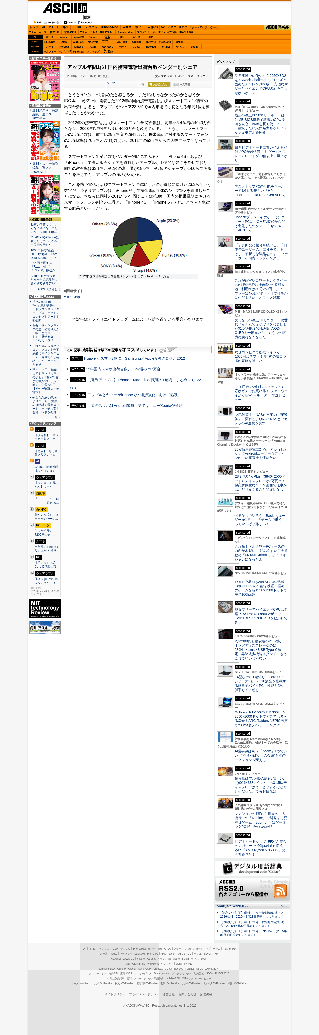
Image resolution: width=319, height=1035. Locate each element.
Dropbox (122, 46)
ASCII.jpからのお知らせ (233, 906)
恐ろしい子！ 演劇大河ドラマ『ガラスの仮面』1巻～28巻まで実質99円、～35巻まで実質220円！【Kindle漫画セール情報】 (46, 381)
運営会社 (169, 994)
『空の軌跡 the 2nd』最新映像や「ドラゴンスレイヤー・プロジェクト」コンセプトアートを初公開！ (45, 311)
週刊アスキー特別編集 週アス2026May (45, 114)
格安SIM (54, 32)
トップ (33, 27)
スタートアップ (198, 27)
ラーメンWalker (80, 983)
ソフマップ (93, 51)
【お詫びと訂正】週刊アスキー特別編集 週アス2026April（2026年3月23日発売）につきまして (252, 914)
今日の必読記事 (115, 978)
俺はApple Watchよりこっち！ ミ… (47, 580)
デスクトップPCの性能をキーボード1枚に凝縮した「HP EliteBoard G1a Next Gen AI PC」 (261, 190)
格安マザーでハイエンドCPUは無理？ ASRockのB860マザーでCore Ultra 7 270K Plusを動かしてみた (261, 615)
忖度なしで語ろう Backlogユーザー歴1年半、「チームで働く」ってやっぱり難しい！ (260, 520)
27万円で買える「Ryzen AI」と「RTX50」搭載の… (44, 266)
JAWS (49, 46)
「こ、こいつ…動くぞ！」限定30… (47, 501)
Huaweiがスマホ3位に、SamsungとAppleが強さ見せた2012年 (136, 358)
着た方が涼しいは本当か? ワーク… (47, 516)
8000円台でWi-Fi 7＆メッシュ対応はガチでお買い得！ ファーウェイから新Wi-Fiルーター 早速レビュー (261, 393)
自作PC (153, 27)
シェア (111, 83)
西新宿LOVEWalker (147, 983)
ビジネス (63, 27)
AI (43, 27)
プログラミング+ (146, 32)
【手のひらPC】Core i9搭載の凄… (47, 565)
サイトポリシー (114, 994)
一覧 (141, 84)
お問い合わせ (187, 994)
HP (151, 37)
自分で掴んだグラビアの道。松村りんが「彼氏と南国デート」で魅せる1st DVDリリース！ (45, 333)
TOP (83, 948)
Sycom (93, 37)
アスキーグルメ (88, 32)
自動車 (126, 27)
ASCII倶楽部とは (49, 289)
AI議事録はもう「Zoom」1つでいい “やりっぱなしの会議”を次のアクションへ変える (261, 755)
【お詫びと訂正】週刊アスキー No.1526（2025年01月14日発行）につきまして (253, 933)
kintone (78, 46)
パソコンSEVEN (107, 37)
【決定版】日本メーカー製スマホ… (47, 437)
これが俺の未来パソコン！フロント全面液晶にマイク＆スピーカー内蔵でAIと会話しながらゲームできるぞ (45, 355)
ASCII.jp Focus (45, 297)
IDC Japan (75, 297)
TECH (77, 27)
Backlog (151, 46)
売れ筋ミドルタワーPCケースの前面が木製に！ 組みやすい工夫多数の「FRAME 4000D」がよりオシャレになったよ (261, 552)
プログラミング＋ (182, 973)
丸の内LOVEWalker (214, 983)
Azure (93, 46)
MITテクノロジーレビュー (196, 978)
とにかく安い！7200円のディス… (47, 532)
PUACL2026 (186, 32)
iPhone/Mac (109, 27)
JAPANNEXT (78, 51)
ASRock (122, 42)
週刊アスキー (106, 32)
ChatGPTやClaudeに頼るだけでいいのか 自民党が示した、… (45, 241)
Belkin (179, 42)
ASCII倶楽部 (277, 27)
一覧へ (56, 417)
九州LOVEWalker (191, 983)
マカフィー (50, 51)
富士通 (50, 37)
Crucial (136, 42)
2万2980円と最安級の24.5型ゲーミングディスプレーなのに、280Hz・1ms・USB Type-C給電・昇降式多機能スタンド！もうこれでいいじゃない (261, 649)
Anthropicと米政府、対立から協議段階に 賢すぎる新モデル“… (45, 279)
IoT (51, 27)
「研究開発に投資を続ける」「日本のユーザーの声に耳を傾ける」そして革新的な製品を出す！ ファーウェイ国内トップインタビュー (261, 251)
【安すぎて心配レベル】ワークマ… (47, 485)
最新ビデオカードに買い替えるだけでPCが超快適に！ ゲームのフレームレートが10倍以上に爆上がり (261, 153)
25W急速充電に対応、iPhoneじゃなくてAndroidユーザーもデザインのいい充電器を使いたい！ (261, 453)
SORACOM (144, 968)
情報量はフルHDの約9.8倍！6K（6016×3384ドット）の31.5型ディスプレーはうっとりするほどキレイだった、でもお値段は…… (261, 784)
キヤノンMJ (64, 51)
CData (136, 46)
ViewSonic (165, 42)
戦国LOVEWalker (237, 983)
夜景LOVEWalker (170, 983)
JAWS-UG (128, 958)
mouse (64, 37)
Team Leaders (161, 973)
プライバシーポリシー (144, 994)
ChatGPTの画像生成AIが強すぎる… (47, 469)
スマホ (182, 27)
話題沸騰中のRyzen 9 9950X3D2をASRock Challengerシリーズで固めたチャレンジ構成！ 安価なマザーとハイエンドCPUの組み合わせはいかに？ (261, 84)
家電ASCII (70, 32)
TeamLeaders (126, 32)
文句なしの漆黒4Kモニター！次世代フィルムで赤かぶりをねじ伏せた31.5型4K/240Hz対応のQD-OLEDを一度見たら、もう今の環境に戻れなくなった (261, 328)
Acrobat (64, 46)
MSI (122, 37)
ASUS (136, 37)
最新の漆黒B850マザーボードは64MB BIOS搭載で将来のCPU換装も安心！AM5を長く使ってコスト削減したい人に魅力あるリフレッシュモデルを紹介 (261, 123)
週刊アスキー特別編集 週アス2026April (45, 168)
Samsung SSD (106, 968)
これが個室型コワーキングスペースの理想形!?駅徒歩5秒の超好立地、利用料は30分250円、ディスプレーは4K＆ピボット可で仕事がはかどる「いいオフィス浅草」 (261, 289)
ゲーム (214, 27)
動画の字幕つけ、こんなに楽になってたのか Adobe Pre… (44, 228)
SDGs (161, 32)
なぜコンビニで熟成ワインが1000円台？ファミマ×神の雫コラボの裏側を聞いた (260, 356)
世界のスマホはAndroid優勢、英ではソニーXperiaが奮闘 (134, 405)
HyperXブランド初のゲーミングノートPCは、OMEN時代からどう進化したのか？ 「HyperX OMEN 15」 (260, 223)
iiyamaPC (79, 37)
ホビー (139, 27)
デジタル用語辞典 (154, 978)
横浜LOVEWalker (124, 983)
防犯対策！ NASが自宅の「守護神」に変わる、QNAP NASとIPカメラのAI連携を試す (261, 419)
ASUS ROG (78, 42)
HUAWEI (151, 42)
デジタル (91, 27)
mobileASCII (173, 978)
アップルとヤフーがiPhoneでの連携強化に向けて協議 (132, 395)
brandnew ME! (108, 51)
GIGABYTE (93, 42)
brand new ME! (184, 963)
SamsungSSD (104, 42)
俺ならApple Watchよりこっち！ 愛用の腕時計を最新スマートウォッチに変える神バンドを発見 (45, 405)
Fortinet (165, 46)
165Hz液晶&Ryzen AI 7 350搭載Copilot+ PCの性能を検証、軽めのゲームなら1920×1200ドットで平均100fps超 (261, 588)
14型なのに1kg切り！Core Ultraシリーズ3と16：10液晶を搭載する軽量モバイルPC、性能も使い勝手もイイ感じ (260, 683)
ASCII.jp (65, 8)
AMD (64, 42)
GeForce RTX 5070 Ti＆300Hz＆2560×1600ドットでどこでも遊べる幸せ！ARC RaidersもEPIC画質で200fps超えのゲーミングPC (261, 718)
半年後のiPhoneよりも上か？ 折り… (47, 549)
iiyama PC (153, 953)
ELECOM (49, 42)
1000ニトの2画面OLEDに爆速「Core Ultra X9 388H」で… (45, 254)
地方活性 (172, 32)
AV (163, 27)
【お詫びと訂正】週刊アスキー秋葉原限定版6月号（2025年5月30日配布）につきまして (252, 924)
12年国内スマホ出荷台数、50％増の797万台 (123, 369)
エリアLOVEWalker (102, 983)
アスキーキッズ (37, 32)
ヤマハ (180, 46)
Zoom (194, 46)
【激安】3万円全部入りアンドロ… (47, 453)
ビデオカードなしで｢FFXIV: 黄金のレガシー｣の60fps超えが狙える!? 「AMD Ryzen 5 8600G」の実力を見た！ (261, 848)
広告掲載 (206, 994)
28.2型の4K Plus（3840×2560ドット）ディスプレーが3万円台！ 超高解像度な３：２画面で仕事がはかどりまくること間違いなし (261, 482)
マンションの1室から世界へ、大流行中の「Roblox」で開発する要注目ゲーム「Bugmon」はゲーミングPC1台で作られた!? (261, 820)
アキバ (171, 27)
